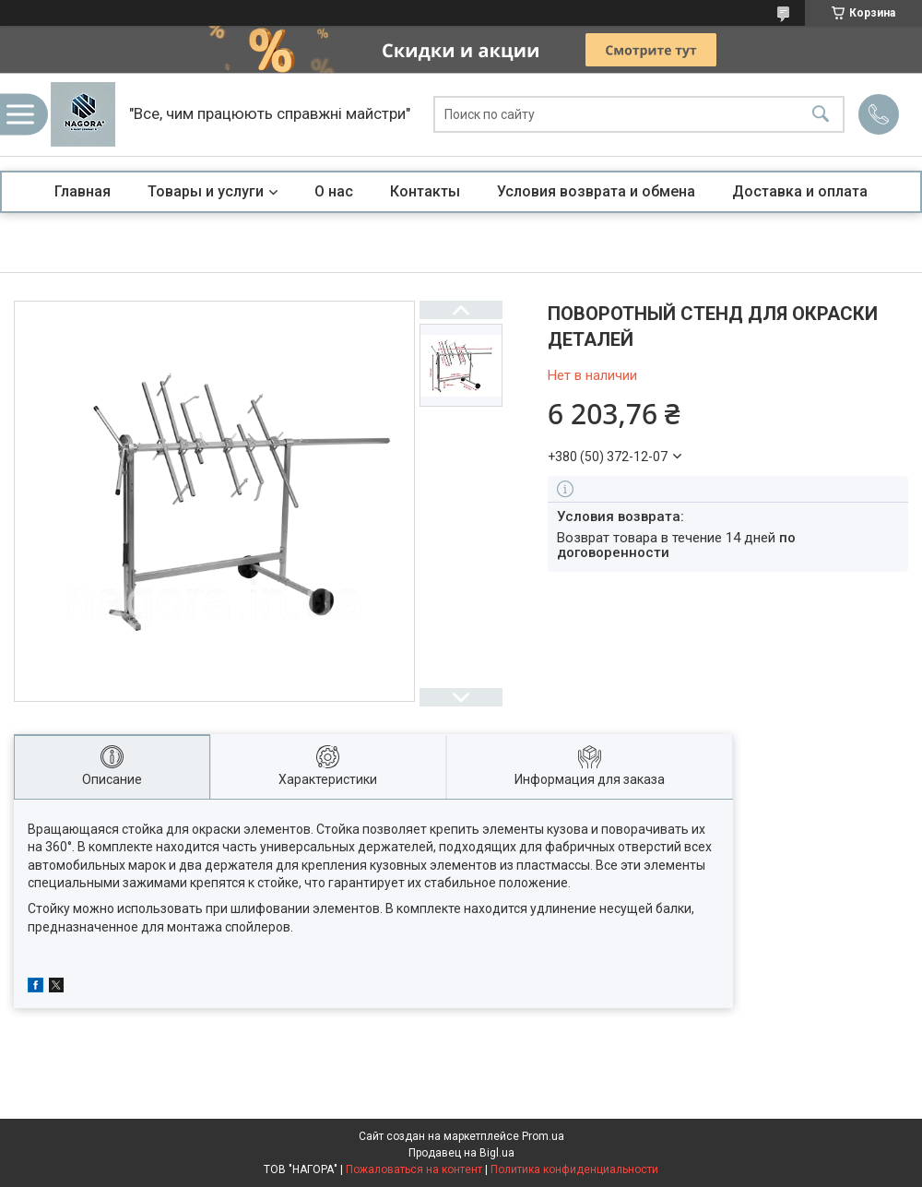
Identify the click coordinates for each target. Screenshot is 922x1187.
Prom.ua (543, 1136)
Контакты (425, 191)
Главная (82, 191)
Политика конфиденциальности (574, 1169)
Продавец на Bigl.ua (461, 1152)
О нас (333, 191)
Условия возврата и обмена (596, 191)
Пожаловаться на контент (414, 1169)
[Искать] (820, 115)
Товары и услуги (206, 191)
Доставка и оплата (800, 191)
